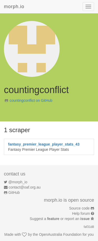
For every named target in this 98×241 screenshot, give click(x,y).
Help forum (81, 213)
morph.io (14, 6)
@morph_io (17, 182)
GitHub (14, 192)
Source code (79, 208)
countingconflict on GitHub (31, 100)
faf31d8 (89, 227)
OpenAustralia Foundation (60, 234)
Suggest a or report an (60, 219)
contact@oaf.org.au (25, 187)
